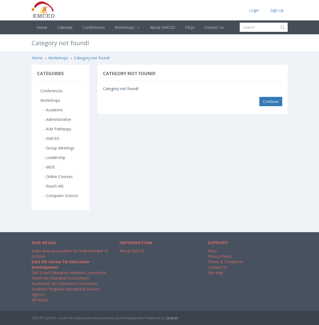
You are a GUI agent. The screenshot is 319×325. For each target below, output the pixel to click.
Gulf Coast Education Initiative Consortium (69, 272)
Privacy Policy (220, 256)
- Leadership (52, 157)
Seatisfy (172, 317)
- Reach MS (52, 186)
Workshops (128, 27)
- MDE (47, 167)
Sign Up (277, 10)
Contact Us (214, 27)
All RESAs (40, 299)
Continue (271, 101)
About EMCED (162, 27)
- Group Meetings (57, 148)
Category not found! (92, 57)
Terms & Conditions (225, 261)
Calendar (65, 27)
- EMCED (49, 138)
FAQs (190, 27)
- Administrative (55, 119)
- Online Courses (56, 176)
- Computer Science (59, 195)
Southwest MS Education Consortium (65, 283)
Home (42, 27)
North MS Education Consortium (60, 278)
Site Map (215, 272)
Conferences (94, 27)
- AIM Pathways (55, 128)
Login (254, 10)
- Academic (51, 109)
